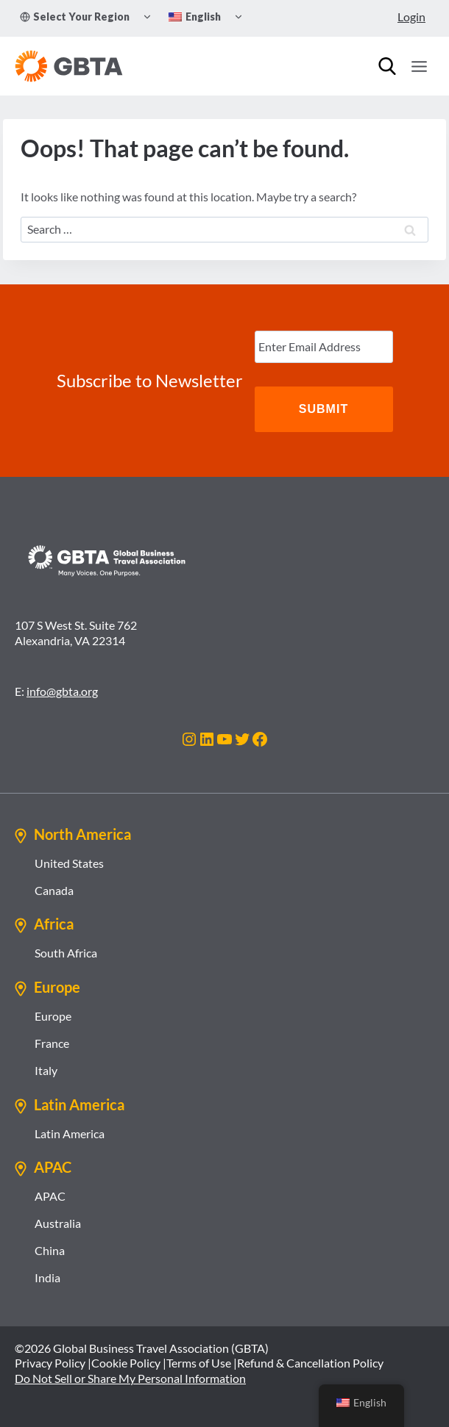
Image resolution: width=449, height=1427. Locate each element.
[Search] (387, 66)
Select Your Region (75, 16)
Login (411, 17)
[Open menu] (418, 66)
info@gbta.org (62, 691)
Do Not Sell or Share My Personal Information (130, 1378)
